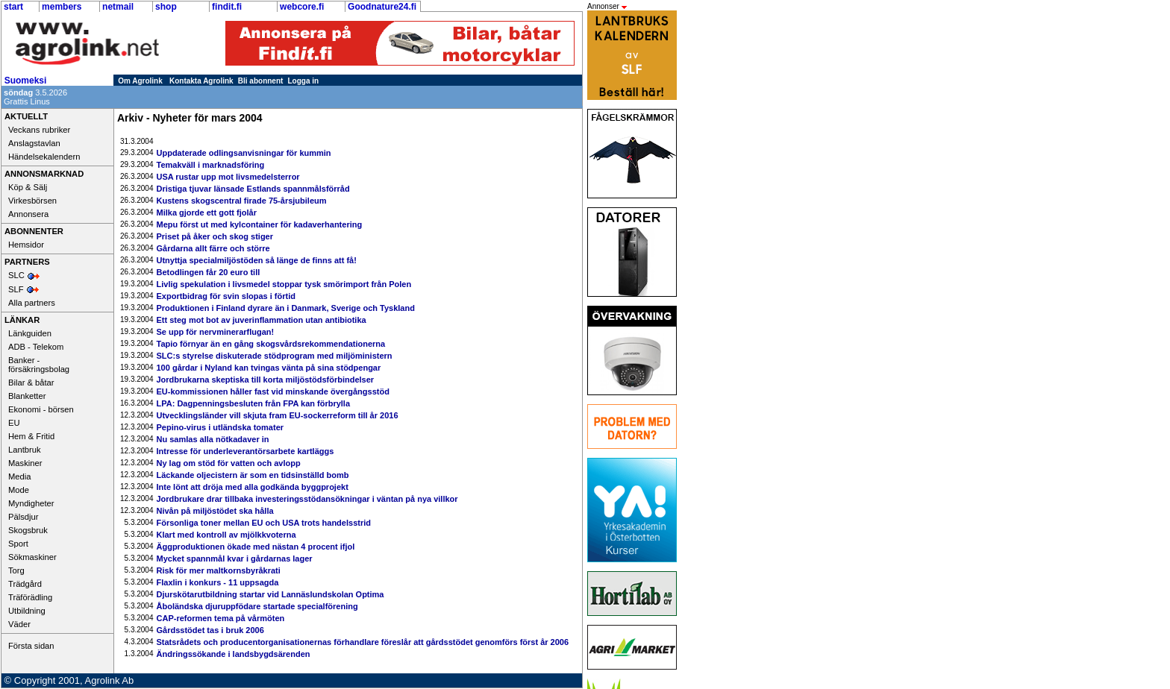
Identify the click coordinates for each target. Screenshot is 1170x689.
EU (14, 422)
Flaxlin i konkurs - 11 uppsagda (218, 582)
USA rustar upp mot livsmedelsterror (228, 176)
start (13, 6)
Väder (19, 624)
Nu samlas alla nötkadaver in (213, 439)
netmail (118, 6)
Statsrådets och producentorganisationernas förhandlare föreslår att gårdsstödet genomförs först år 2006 (363, 642)
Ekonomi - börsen (41, 409)
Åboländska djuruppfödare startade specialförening (257, 606)
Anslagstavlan (34, 143)
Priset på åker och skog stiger (215, 236)
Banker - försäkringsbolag (38, 365)
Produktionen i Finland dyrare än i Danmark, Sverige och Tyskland (286, 307)
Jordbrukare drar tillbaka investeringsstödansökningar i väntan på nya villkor (307, 498)
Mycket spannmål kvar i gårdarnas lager (235, 558)
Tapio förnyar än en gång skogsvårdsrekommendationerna (271, 343)
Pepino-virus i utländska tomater (220, 427)
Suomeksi (25, 80)
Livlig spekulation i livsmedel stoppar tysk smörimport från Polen (284, 284)
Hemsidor (26, 244)
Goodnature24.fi (382, 6)
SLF (16, 289)
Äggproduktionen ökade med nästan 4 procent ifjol (256, 546)
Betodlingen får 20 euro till (208, 272)
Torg (16, 570)
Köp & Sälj (27, 187)
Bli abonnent (261, 81)
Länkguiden (29, 333)
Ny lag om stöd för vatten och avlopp (229, 463)
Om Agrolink (140, 81)
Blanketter (27, 395)
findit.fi (227, 6)
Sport (18, 543)
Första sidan (31, 645)
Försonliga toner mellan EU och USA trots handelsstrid (264, 522)
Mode (18, 489)
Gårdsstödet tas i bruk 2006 (210, 630)
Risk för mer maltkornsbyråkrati (219, 570)
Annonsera (28, 214)
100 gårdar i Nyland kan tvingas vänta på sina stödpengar (269, 367)
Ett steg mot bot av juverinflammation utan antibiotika (261, 319)
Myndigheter (31, 503)
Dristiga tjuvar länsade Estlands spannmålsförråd (253, 188)
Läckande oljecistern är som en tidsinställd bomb (253, 475)
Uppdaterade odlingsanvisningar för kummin (244, 152)
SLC (16, 275)
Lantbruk (24, 449)
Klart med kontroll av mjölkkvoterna (226, 534)
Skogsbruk (28, 530)
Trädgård (25, 583)
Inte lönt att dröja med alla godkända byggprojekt (252, 486)
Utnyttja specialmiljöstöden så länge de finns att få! (257, 260)
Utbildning (27, 610)
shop (166, 6)
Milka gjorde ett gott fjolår (207, 212)
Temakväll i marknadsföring (211, 164)
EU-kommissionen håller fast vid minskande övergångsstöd (273, 391)
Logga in (303, 81)
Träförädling (30, 597)
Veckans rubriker (39, 129)
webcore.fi (302, 6)
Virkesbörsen (32, 200)
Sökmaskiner (32, 557)
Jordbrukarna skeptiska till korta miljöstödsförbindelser (266, 379)
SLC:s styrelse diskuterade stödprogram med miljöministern (274, 355)
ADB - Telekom (35, 346)
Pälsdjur (23, 516)
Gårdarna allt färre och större (213, 248)
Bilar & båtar (31, 382)
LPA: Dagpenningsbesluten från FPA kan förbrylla (254, 403)
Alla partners (31, 302)
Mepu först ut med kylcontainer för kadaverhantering (260, 224)
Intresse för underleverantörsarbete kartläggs (245, 451)
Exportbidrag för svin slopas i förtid (226, 296)
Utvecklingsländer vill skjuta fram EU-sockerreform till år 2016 (277, 415)
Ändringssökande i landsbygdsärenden (233, 653)
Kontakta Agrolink (201, 81)
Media (19, 476)
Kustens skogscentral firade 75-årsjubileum (242, 200)
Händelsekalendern (44, 156)
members (61, 6)
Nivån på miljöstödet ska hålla (215, 510)
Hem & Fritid (31, 436)
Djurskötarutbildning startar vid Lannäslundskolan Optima (270, 594)
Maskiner (25, 463)
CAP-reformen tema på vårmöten (221, 618)
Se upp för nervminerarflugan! (216, 331)
